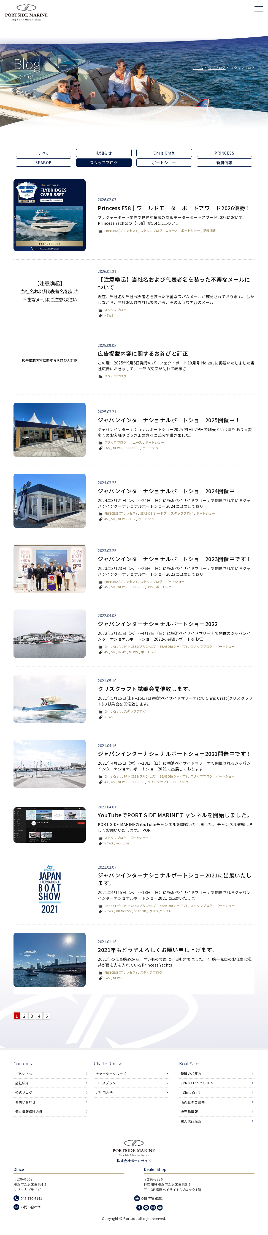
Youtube (160, 1208)
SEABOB (44, 162)
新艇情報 (224, 162)
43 (106, 782)
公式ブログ (217, 67)
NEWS (108, 315)
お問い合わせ (25, 1102)
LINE (146, 1208)
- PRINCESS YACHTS (197, 1083)
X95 (150, 586)
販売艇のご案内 (193, 1102)
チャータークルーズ (111, 1074)
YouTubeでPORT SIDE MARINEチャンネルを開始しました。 (176, 815)
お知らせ (104, 153)
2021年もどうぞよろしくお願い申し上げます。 (157, 950)
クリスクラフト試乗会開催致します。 (145, 689)
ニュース (172, 230)
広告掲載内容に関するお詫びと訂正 (143, 353)
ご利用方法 (104, 1093)
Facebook (139, 1208)
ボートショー (164, 162)
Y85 (132, 519)
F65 (107, 448)
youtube (122, 843)
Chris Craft (164, 153)
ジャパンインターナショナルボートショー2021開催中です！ (175, 754)
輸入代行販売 (191, 1121)
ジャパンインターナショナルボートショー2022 (158, 624)
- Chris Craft (190, 1093)
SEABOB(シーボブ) (154, 513)
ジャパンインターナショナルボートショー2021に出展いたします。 (175, 879)
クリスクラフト (158, 782)
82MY (122, 652)
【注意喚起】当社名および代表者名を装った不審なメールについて (174, 283)
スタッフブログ (151, 230)
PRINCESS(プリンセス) (120, 230)
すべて (43, 153)
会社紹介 (22, 1083)
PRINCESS (224, 153)
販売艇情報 (189, 1112)
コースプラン (106, 1083)
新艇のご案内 (191, 1074)
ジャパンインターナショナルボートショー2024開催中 (166, 491)
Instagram (153, 1208)
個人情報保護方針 (29, 1112)
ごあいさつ (24, 1074)
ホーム (198, 67)
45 (106, 519)
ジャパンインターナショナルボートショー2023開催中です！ (175, 559)
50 (113, 519)
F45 (107, 978)
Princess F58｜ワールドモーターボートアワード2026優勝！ (175, 208)
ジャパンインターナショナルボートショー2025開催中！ (169, 420)
